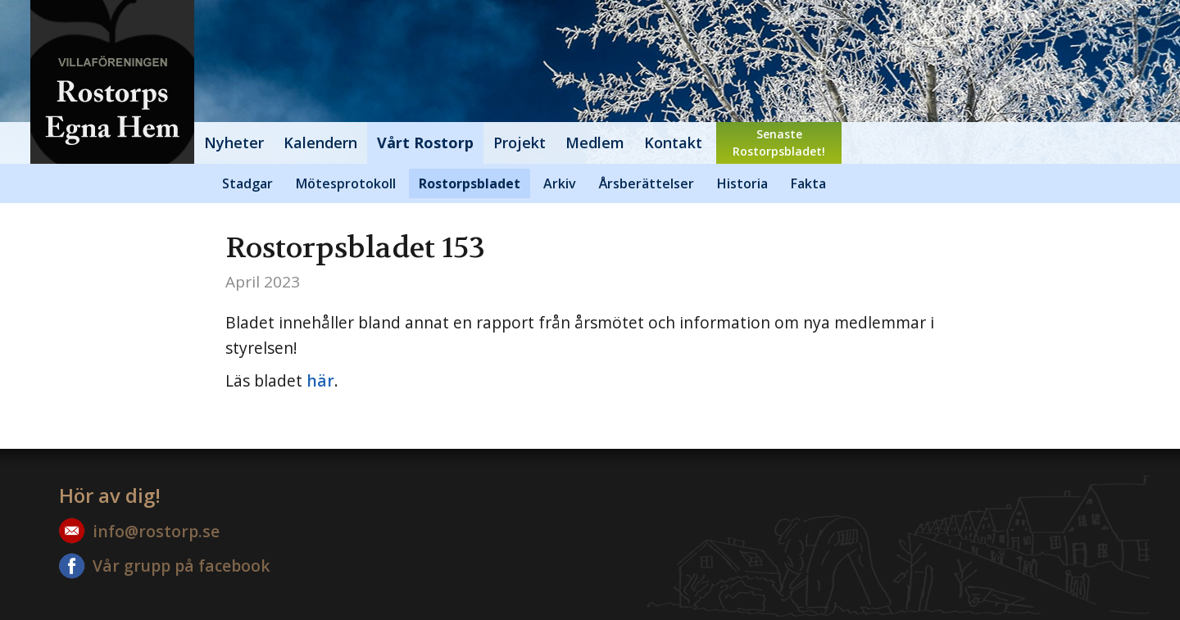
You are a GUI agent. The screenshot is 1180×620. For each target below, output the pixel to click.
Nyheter (234, 142)
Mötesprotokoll (346, 183)
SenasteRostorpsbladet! (779, 142)
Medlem (594, 142)
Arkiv (559, 183)
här (320, 380)
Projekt (519, 142)
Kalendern (320, 142)
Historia (742, 183)
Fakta (808, 183)
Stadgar (247, 183)
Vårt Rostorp (425, 142)
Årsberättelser (646, 183)
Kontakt (673, 142)
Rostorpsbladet (469, 183)
